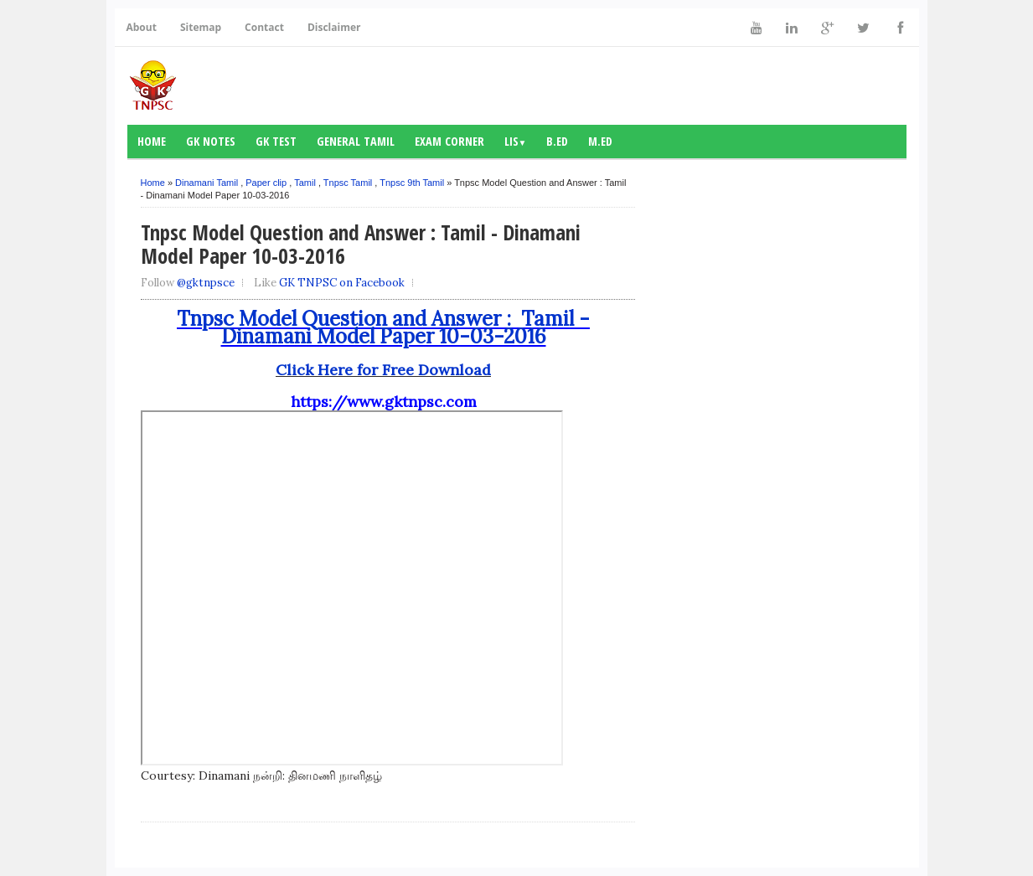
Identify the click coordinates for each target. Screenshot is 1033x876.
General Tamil (356, 141)
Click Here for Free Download (383, 369)
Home (151, 141)
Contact (264, 27)
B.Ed (557, 141)
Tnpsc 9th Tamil (412, 183)
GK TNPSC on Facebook (342, 283)
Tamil (305, 183)
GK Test (276, 141)
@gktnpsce (206, 283)
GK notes (210, 141)
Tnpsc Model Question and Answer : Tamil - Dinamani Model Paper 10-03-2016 (383, 327)
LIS (515, 141)
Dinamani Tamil (206, 183)
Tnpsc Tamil (347, 183)
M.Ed (600, 141)
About (142, 27)
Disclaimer (334, 27)
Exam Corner (449, 141)
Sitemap (200, 27)
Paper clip (266, 183)
